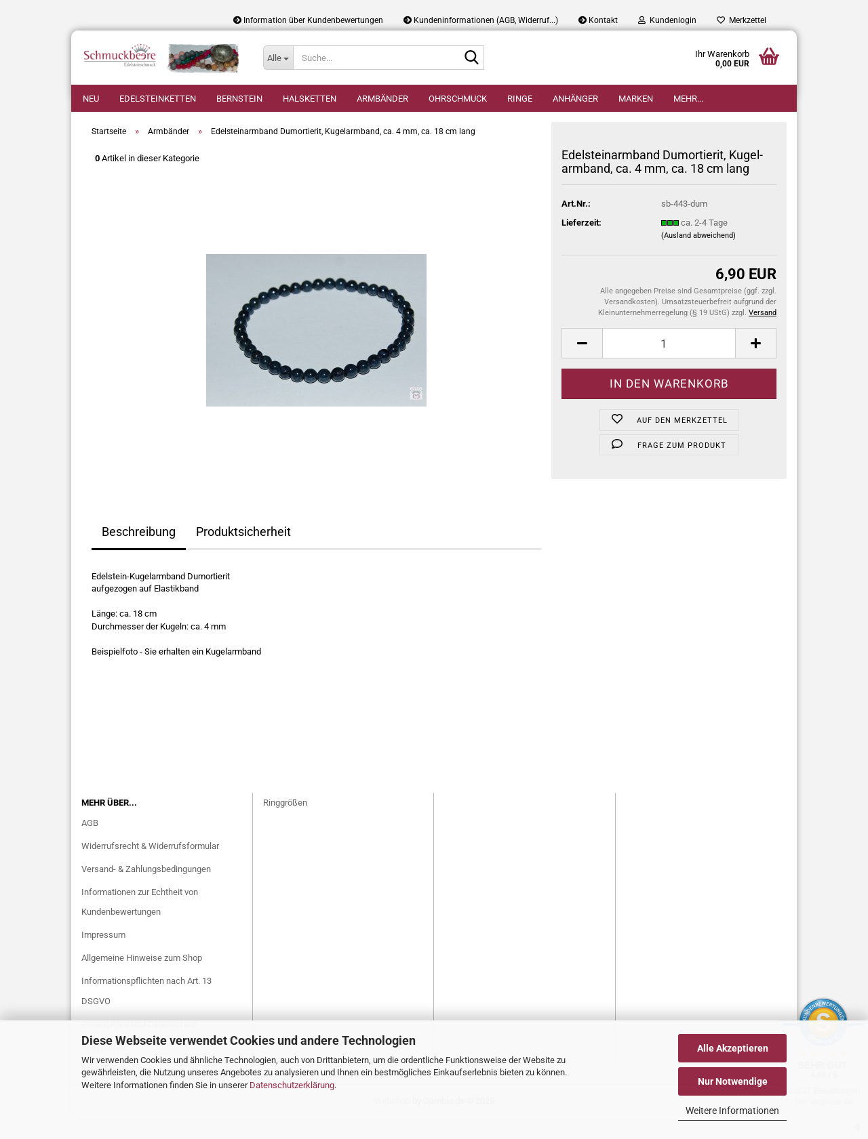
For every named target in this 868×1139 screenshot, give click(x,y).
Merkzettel (741, 20)
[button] (581, 363)
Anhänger (575, 99)
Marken (635, 99)
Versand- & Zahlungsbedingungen (146, 889)
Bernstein (239, 99)
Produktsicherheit (243, 552)
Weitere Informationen (732, 1110)
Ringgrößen (285, 823)
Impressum (103, 955)
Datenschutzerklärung (292, 1085)
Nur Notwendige (733, 1081)
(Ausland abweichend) (698, 255)
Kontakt (598, 20)
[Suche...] (278, 57)
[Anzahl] (669, 363)
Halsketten (309, 99)
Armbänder (382, 99)
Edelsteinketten (157, 99)
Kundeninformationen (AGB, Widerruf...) (480, 20)
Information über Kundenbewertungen (308, 20)
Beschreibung (139, 552)
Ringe (519, 99)
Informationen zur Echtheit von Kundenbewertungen (139, 922)
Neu (91, 99)
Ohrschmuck (458, 99)
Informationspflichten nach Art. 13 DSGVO (146, 1011)
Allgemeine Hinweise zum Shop (141, 978)
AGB (89, 843)
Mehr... (688, 99)
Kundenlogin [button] (667, 20)
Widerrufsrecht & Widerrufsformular (150, 866)
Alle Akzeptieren (732, 1048)
